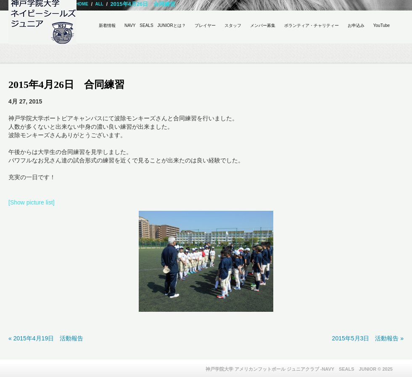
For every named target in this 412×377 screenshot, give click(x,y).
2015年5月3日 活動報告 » (368, 338)
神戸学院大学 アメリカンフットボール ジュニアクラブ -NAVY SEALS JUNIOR (291, 369)
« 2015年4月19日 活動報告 (45, 338)
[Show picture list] (31, 202)
